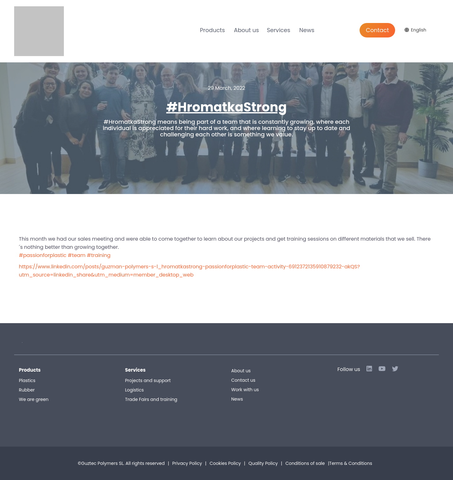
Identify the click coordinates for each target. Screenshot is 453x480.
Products (212, 30)
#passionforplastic (42, 255)
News (306, 30)
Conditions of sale (328, 463)
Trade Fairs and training (151, 399)
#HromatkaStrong (226, 107)
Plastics (27, 380)
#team (76, 255)
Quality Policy (263, 463)
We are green (33, 399)
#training (98, 255)
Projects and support (148, 380)
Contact (377, 30)
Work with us (245, 389)
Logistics (134, 390)
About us (246, 30)
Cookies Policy (225, 463)
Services (278, 30)
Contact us (243, 380)
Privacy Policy (187, 463)
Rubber (27, 390)
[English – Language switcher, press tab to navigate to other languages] (416, 30)
